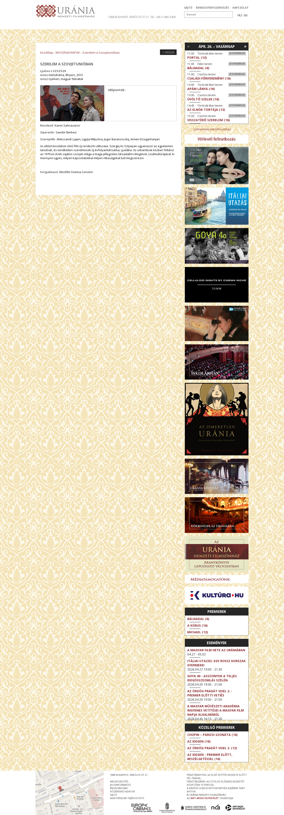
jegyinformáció (120, 784)
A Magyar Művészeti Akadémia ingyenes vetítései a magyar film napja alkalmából (215, 710)
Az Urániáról (113, 25)
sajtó (113, 794)
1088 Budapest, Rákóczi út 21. (129, 17)
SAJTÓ (188, 8)
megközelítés (119, 781)
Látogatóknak (150, 25)
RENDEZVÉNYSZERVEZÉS (212, 8)
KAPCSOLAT (240, 8)
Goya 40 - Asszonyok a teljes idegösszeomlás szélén (212, 678)
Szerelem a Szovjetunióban (101, 53)
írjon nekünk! (119, 788)
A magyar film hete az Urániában (216, 650)
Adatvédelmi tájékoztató (127, 798)
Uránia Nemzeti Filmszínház (212, 129)
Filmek (46, 25)
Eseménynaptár (189, 25)
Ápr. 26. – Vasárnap (217, 46)
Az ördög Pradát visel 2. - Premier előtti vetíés (209, 693)
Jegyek (218, 25)
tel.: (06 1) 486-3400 (163, 17)
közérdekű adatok (122, 791)
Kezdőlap (46, 53)
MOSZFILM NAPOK (68, 53)
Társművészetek (76, 25)
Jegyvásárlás (237, 53)
